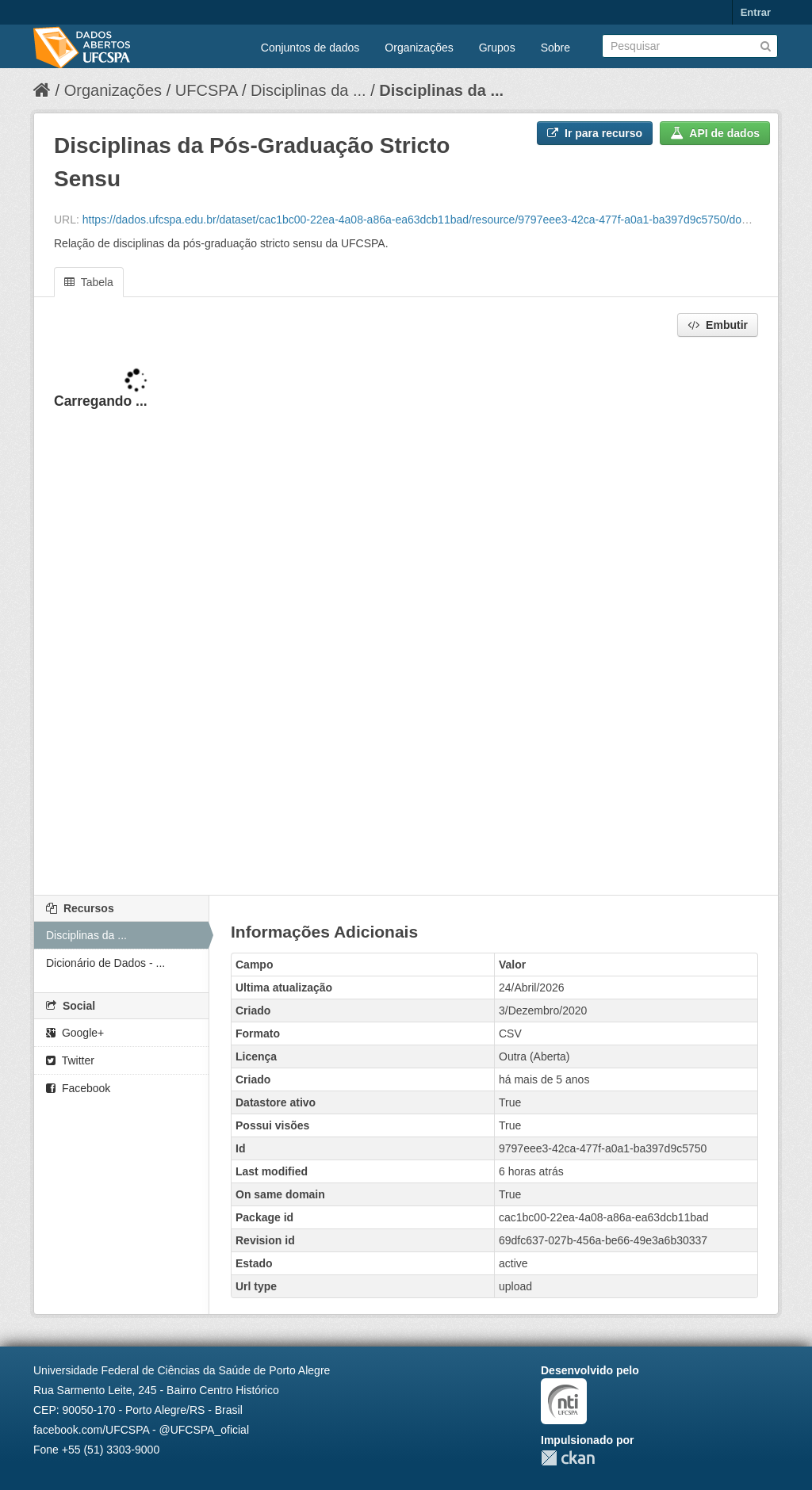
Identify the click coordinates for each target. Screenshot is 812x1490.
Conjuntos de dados (310, 47)
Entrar (756, 12)
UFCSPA (206, 90)
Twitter (70, 1060)
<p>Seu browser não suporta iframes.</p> (406, 617)
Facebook (78, 1088)
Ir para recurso (594, 133)
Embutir (718, 325)
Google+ (75, 1032)
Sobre (555, 47)
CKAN (568, 1458)
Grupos (497, 47)
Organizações (419, 47)
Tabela (88, 282)
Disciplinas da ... (308, 90)
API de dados (715, 133)
